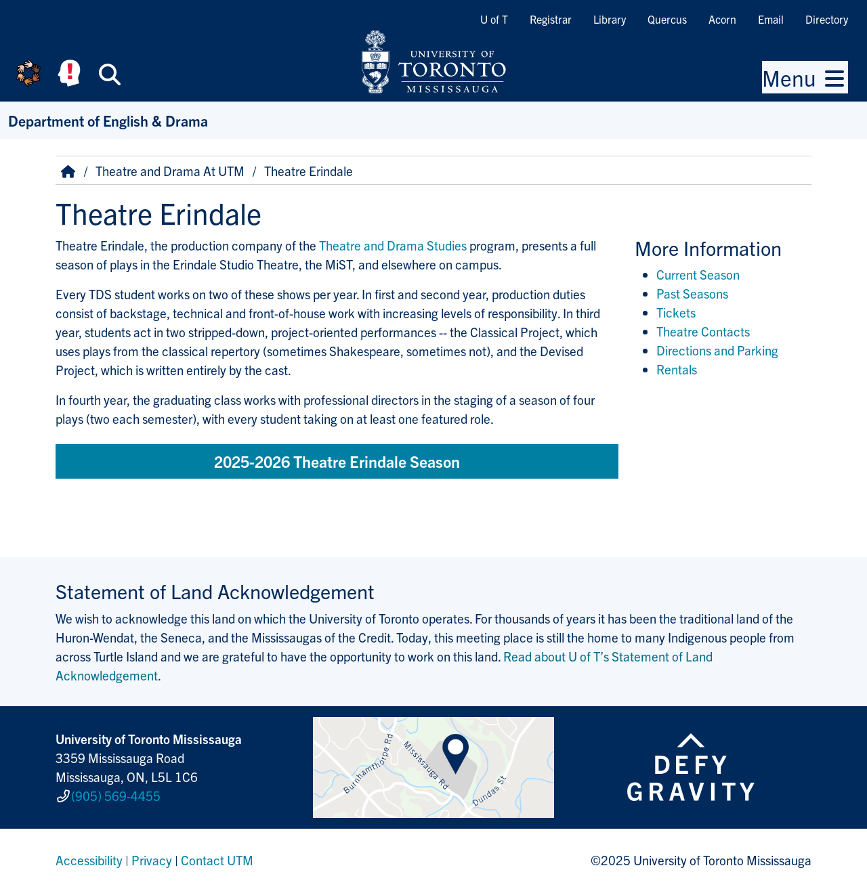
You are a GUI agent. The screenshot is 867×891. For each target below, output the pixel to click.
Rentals (676, 369)
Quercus (667, 19)
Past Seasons (692, 293)
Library (609, 19)
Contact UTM (217, 860)
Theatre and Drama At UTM (170, 170)
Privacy (151, 860)
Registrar (551, 19)
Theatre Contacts (703, 331)
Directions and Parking (717, 350)
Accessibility (89, 860)
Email (771, 19)
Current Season (698, 274)
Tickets (676, 312)
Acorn (722, 19)
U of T (494, 19)
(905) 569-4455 (116, 795)
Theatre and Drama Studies (393, 245)
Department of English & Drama (108, 120)
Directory (826, 19)
